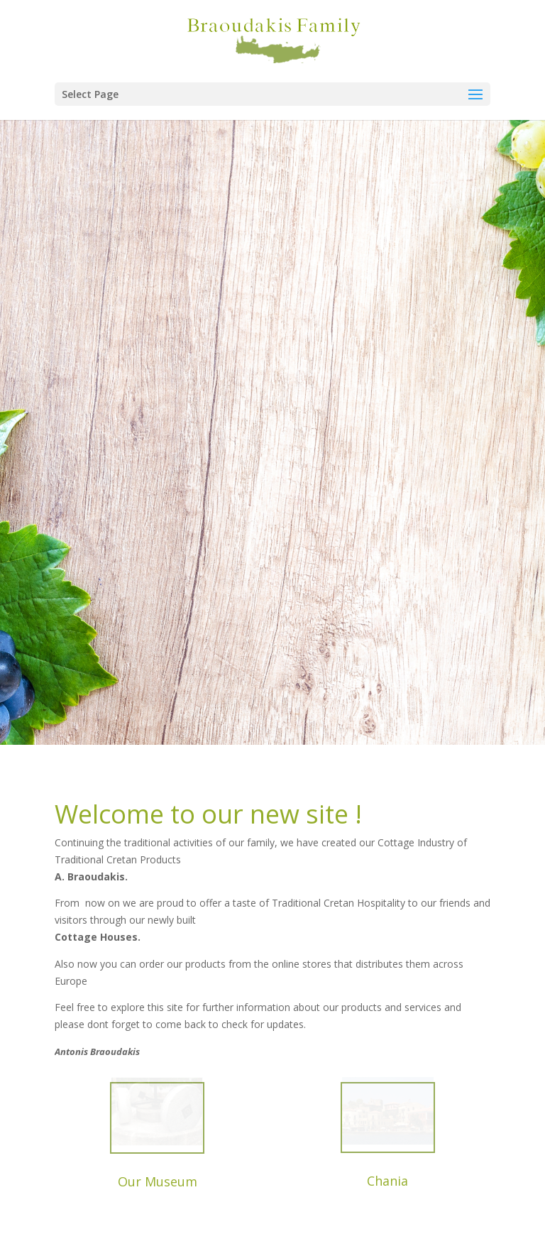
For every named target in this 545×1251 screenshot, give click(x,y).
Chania (387, 1180)
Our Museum (157, 1181)
